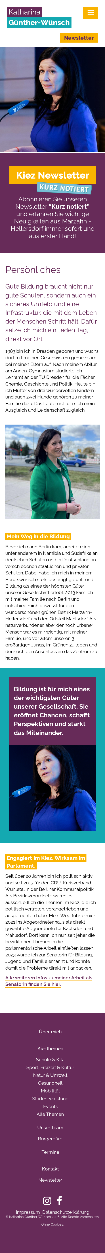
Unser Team (50, 1127)
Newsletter (79, 38)
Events (50, 1106)
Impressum (28, 1212)
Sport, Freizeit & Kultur (50, 1067)
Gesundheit (50, 1083)
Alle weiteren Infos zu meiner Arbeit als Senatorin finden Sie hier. (48, 981)
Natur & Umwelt (50, 1075)
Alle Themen (50, 1114)
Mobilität (50, 1091)
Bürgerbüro (50, 1139)
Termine (50, 1152)
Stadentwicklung (50, 1098)
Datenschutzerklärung (65, 1212)
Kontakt (50, 1169)
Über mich (50, 1031)
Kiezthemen (50, 1048)
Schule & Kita (50, 1059)
